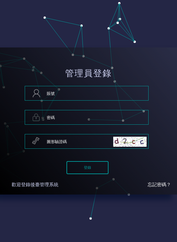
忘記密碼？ (159, 184)
